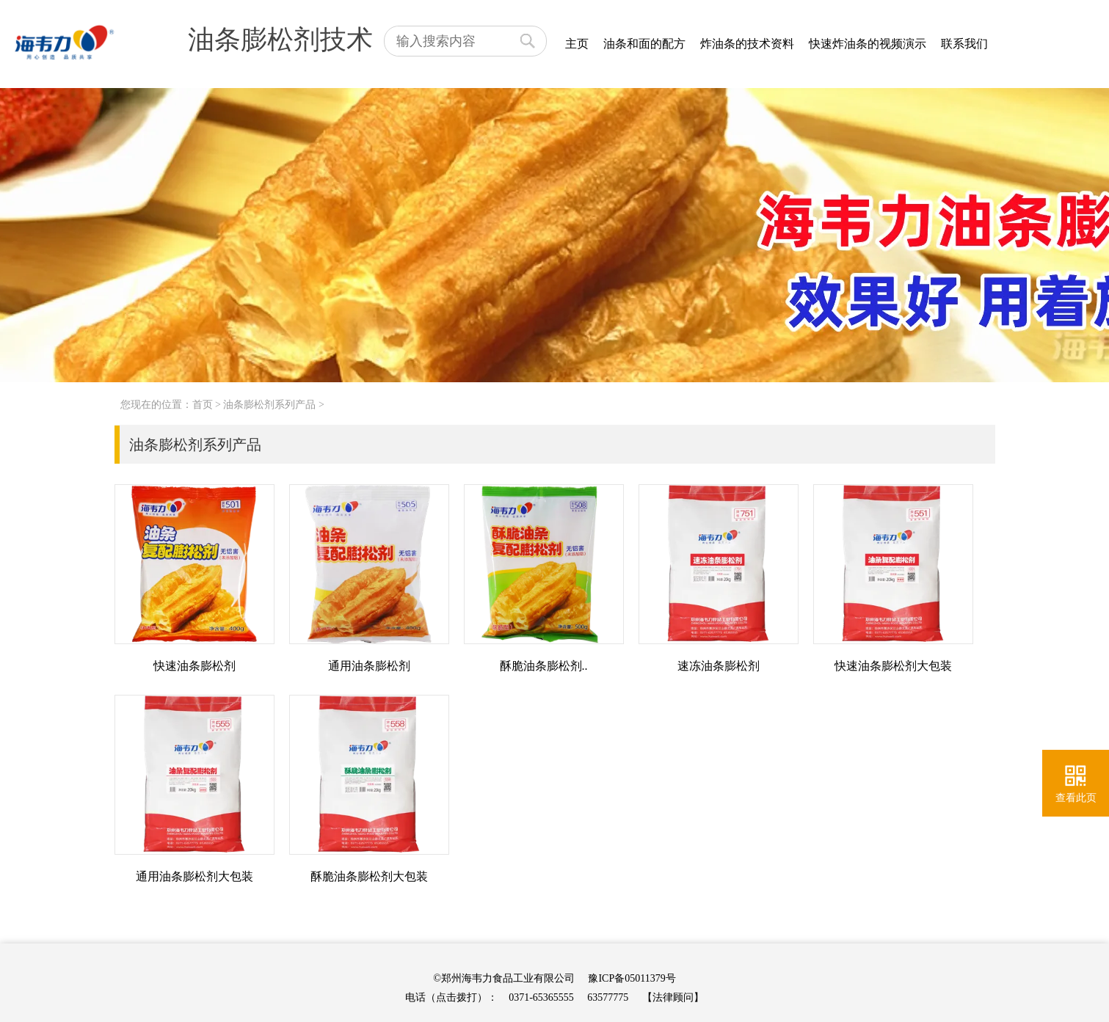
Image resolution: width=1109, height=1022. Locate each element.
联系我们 (964, 43)
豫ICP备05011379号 (631, 978)
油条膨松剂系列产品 (269, 404)
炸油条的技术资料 (747, 43)
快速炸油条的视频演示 (867, 43)
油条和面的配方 (644, 43)
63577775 (607, 997)
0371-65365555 (541, 997)
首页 (202, 404)
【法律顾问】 (673, 997)
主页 (577, 43)
